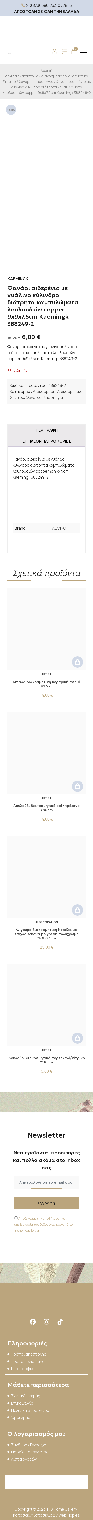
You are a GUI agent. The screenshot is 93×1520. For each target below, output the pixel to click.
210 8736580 (37, 5)
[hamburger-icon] (83, 51)
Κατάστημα (29, 75)
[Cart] (73, 51)
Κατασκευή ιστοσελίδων (35, 1515)
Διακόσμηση (51, 75)
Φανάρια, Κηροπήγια (36, 81)
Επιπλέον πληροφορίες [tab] (46, 441)
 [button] (77, 662)
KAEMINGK (59, 528)
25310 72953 (61, 5)
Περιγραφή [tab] (47, 430)
